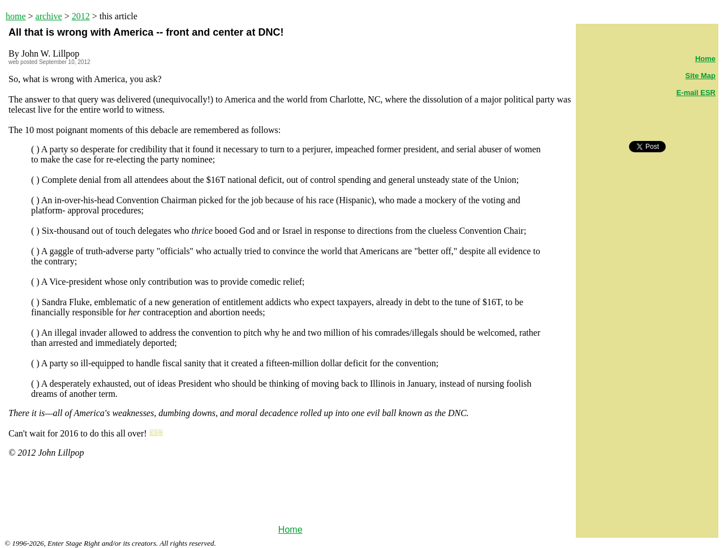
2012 (81, 16)
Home (290, 529)
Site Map (701, 75)
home (16, 16)
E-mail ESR (696, 92)
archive (49, 16)
